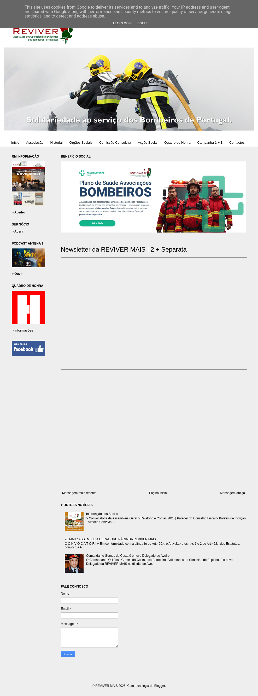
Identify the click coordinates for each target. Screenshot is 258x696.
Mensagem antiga (232, 493)
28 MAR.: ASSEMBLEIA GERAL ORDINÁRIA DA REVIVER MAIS (110, 539)
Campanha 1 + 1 (209, 142)
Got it (142, 23)
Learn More (122, 23)
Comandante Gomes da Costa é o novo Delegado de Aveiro (127, 556)
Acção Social (147, 142)
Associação (34, 142)
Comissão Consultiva (115, 142)
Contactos (237, 142)
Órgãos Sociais (80, 142)
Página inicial (158, 493)
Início (15, 142)
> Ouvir (17, 274)
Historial (56, 142)
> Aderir (18, 231)
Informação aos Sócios (102, 514)
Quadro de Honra (177, 142)
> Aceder (18, 212)
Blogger (159, 686)
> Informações (22, 330)
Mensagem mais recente (79, 493)
